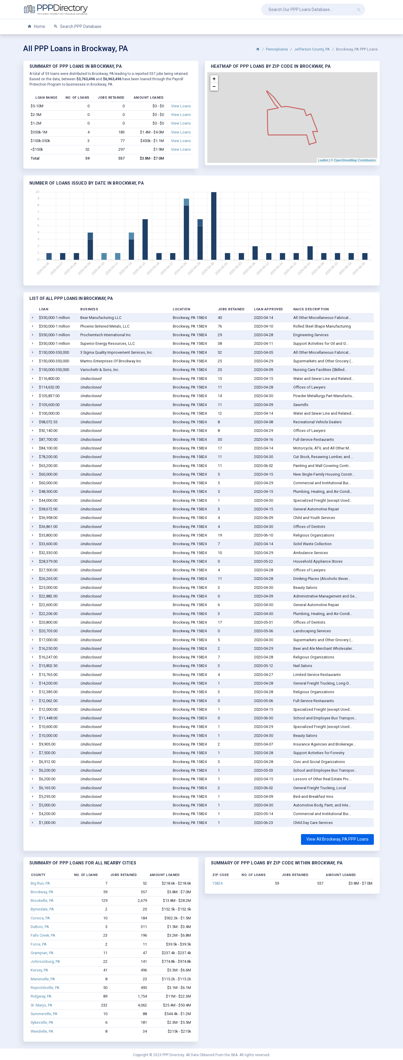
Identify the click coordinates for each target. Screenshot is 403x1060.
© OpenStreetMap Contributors (353, 160)
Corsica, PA (40, 918)
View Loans (181, 106)
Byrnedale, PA (42, 909)
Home (36, 26)
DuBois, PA (40, 926)
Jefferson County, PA (312, 49)
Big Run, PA (40, 883)
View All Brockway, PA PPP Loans (337, 839)
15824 (217, 883)
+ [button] (214, 79)
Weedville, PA (42, 1031)
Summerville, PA (44, 1014)
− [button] (214, 86)
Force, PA (39, 944)
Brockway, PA (42, 892)
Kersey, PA (39, 970)
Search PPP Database (77, 26)
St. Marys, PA (41, 1005)
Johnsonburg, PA (45, 961)
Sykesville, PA (42, 1022)
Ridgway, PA (41, 996)
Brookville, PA (42, 900)
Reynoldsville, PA (45, 987)
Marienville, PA (43, 979)
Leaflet (323, 160)
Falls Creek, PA (43, 935)
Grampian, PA (42, 953)
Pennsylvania (277, 49)
